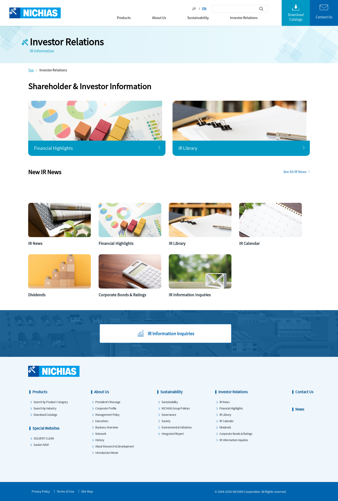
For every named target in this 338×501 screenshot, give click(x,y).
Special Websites (45, 428)
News (299, 409)
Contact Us (304, 391)
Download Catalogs (45, 414)
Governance (168, 414)
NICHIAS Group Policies (175, 408)
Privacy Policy (41, 491)
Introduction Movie (106, 453)
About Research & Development (114, 446)
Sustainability (198, 17)
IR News (224, 402)
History (99, 440)
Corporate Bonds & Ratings (236, 433)
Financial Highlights (231, 408)
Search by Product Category (51, 402)
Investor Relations (244, 17)
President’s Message (107, 402)
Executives (101, 421)
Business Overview (106, 427)
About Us (159, 17)
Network (100, 433)
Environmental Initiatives (176, 427)
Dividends (225, 427)
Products (124, 17)
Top (31, 70)
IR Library (225, 414)
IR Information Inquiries (233, 440)
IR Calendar (226, 421)
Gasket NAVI (41, 445)
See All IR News (295, 171)
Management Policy (107, 414)
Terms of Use (65, 491)
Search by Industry (45, 408)
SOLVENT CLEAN (44, 438)
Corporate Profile (105, 408)
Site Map (87, 491)
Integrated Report (172, 433)
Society (165, 421)
